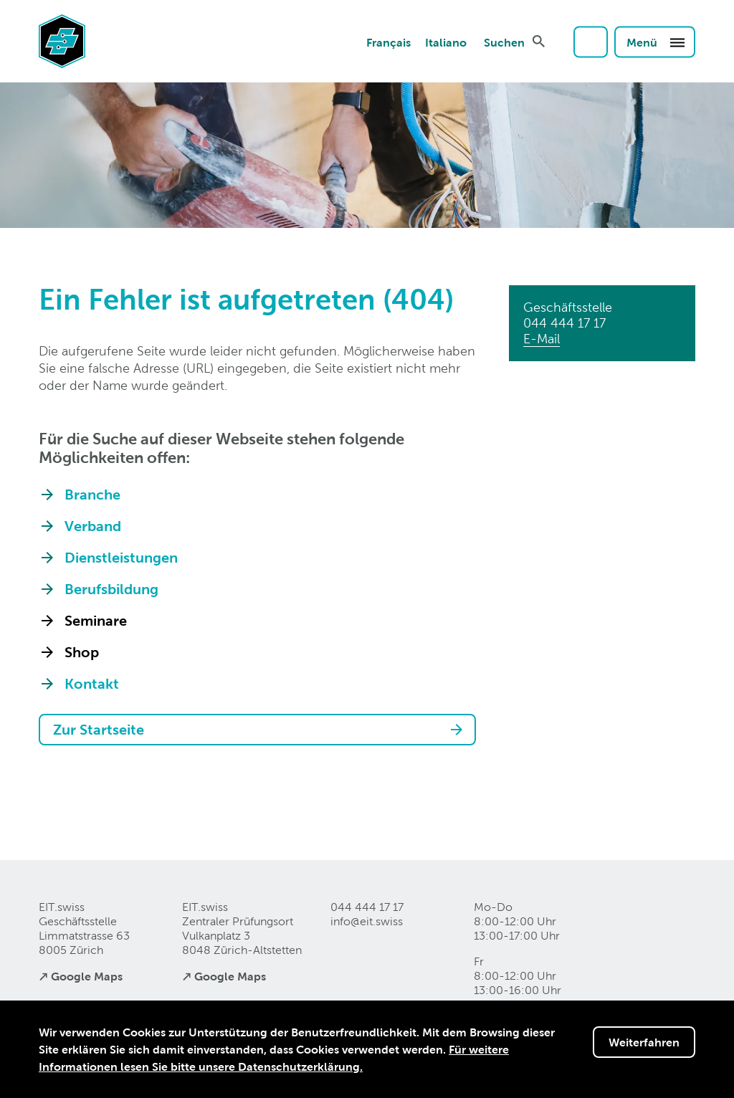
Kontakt (92, 684)
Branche (92, 494)
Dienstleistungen (121, 557)
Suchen (504, 41)
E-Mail (541, 338)
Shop (82, 652)
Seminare (96, 621)
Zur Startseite (98, 729)
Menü (656, 41)
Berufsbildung (111, 589)
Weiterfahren (644, 1042)
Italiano (446, 41)
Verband (93, 526)
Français (388, 41)
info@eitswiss (366, 921)
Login (590, 41)
